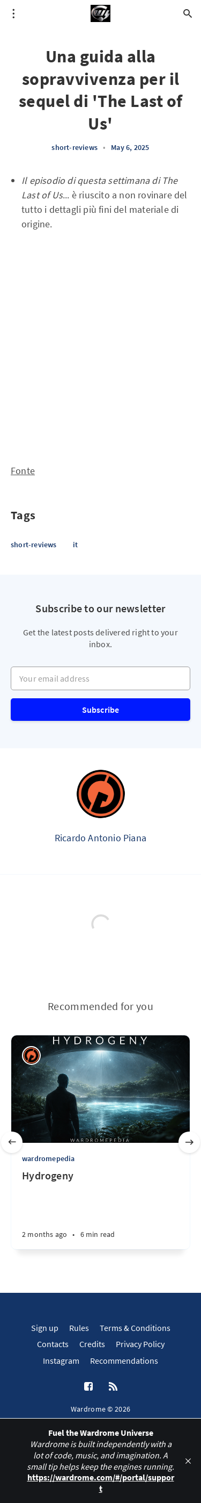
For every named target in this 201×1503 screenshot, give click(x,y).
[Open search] (187, 13)
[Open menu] (13, 13)
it (75, 544)
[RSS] (113, 1387)
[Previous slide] (12, 1142)
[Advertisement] (100, 342)
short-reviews (74, 147)
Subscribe (101, 709)
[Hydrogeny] (100, 1209)
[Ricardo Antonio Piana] (101, 794)
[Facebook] (88, 1387)
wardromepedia (48, 1158)
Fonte (23, 470)
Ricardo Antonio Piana (100, 838)
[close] (188, 1461)
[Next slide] (189, 1142)
